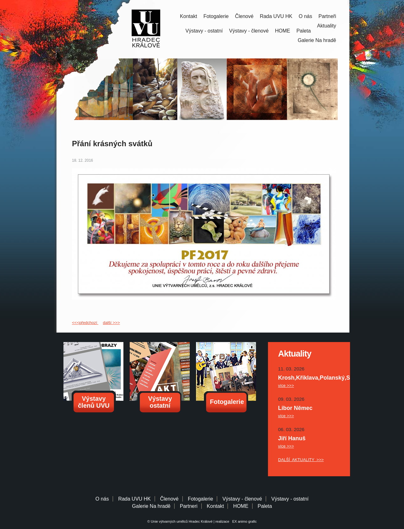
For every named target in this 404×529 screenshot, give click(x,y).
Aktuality (326, 25)
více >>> (286, 385)
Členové (244, 16)
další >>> (111, 322)
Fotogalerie (216, 16)
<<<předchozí (85, 322)
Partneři (327, 16)
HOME (282, 30)
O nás (305, 16)
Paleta (303, 30)
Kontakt (188, 16)
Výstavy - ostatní (204, 30)
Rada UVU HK (276, 16)
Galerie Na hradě (151, 506)
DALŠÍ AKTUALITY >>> (301, 459)
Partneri (189, 506)
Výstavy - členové (249, 30)
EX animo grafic (243, 521)
